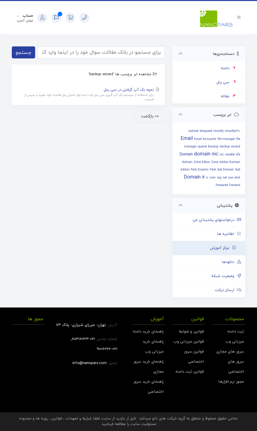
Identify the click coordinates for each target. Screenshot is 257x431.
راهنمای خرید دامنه (148, 331)
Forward (234, 185)
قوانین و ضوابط (191, 331)
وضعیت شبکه (226, 276)
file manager (226, 139)
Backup (213, 147)
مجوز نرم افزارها (231, 381)
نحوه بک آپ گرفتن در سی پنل (88, 94)
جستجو (23, 52)
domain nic (206, 154)
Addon (184, 170)
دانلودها (231, 262)
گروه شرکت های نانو (168, 418)
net (225, 178)
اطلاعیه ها (229, 234)
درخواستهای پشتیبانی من (217, 220)
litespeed (206, 131)
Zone (214, 162)
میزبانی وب (234, 341)
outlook (193, 131)
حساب (27, 16)
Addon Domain (229, 162)
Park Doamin (200, 170)
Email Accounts (205, 139)
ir (207, 178)
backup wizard (230, 147)
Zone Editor (202, 162)
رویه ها (42, 418)
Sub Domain (225, 170)
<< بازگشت (150, 116)
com (212, 178)
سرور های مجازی (230, 351)
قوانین (56, 418)
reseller (230, 155)
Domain (186, 154)
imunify (218, 131)
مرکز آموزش (223, 248)
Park (213, 170)
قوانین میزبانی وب (188, 341)
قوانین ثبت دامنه (189, 371)
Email (186, 138)
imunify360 (232, 131)
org (219, 178)
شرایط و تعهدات (79, 418)
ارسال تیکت (228, 290)
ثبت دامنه (235, 331)
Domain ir (194, 177)
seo (230, 178)
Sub (237, 170)
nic (222, 155)
